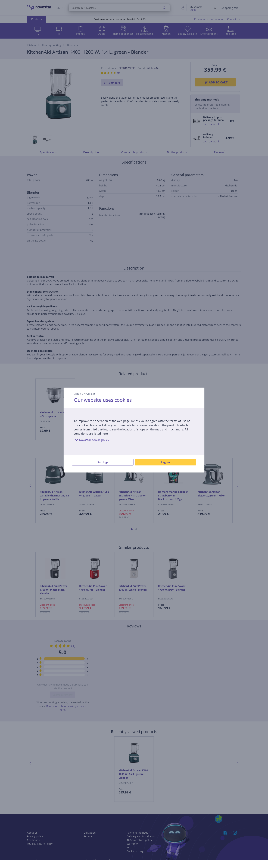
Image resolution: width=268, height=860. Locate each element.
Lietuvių (78, 393)
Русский (90, 393)
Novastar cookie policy (91, 440)
